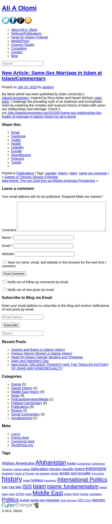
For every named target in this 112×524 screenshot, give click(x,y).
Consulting (19, 48)
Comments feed (22, 451)
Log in (15, 443)
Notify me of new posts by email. (31, 299)
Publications (25, 173)
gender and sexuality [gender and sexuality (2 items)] (75, 482)
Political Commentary (26, 412)
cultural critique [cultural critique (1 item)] (22, 478)
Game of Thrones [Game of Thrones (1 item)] (24, 482)
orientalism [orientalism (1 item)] (96, 503)
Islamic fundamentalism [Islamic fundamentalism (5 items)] (72, 495)
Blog (14, 56)
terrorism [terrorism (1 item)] (72, 509)
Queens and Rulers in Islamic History (38, 359)
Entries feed (20, 447)
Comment (9, 203)
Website (8, 263)
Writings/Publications (26, 33)
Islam (73, 173)
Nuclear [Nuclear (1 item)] (84, 503)
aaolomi (48, 87)
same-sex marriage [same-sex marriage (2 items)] (45, 509)
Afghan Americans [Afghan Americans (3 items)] (18, 472)
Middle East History (25, 401)
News (15, 405)
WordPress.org (22, 454)
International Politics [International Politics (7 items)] (82, 489)
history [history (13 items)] (12, 488)
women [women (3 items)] (98, 509)
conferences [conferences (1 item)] (98, 473)
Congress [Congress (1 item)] (7, 478)
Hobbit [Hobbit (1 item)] (26, 489)
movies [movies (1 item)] (68, 503)
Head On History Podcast (29, 37)
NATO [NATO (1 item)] (76, 503)
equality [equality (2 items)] (68, 478)
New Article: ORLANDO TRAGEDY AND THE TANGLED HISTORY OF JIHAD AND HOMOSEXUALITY (59, 376)
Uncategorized (21, 427)
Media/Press (20, 41)
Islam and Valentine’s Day (30, 370)
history (62, 173)
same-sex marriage (93, 173)
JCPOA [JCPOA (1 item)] (20, 503)
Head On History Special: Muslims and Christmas (47, 366)
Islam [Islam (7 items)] (39, 495)
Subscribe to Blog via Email (27, 307)
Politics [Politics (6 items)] (10, 509)
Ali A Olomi (19, 8)
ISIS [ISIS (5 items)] (27, 495)
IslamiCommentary (15, 98)
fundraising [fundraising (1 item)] (8, 482)
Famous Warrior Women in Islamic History (41, 363)
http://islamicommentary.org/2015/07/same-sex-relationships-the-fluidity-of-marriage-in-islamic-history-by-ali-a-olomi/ (52, 114)
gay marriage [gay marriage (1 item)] (42, 482)
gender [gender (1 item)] (54, 482)
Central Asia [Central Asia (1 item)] (83, 473)
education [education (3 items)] (40, 478)
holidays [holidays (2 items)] (37, 489)
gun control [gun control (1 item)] (98, 482)
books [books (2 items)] (71, 473)
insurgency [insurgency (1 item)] (50, 489)
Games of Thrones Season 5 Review (31, 177)
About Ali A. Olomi (24, 30)
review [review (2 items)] (24, 509)
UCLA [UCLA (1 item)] (87, 509)
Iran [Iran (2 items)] (5, 496)
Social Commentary (25, 423)
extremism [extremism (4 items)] (95, 477)
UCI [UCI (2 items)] (81, 509)
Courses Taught (22, 45)
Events (16, 394)
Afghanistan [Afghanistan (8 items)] (50, 472)
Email (7, 255)
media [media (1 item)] (28, 503)
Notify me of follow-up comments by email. (38, 291)
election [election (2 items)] (55, 478)
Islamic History (21, 397)
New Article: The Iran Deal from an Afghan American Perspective (48, 181)
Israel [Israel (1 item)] (12, 503)
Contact (16, 52)
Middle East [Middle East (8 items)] (47, 502)
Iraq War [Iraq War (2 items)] (15, 496)
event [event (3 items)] (79, 478)
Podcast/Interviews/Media (30, 408)
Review (16, 420)
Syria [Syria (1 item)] (63, 509)
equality (50, 173)
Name (7, 247)
